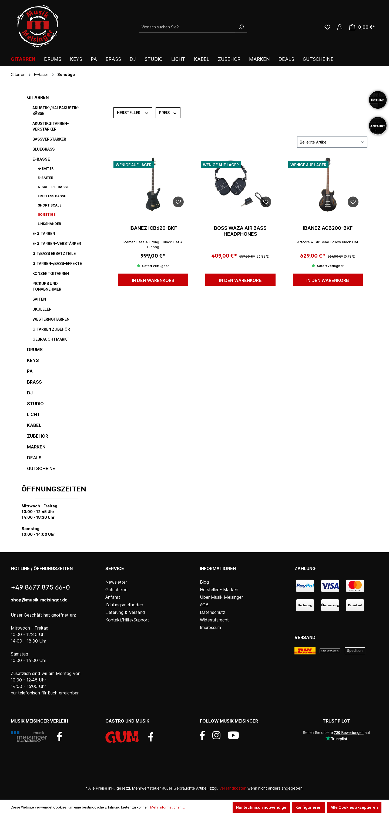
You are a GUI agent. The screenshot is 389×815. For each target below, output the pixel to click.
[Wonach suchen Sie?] (187, 27)
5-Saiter (45, 178)
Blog (204, 582)
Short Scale (49, 205)
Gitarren (38, 97)
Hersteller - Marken (219, 589)
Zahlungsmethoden (124, 604)
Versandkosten (232, 788)
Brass (34, 382)
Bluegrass (43, 149)
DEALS (34, 457)
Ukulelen (42, 309)
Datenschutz (212, 612)
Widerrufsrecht (214, 620)
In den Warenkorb (153, 280)
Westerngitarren (50, 319)
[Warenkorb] (362, 27)
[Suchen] (241, 27)
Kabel (34, 425)
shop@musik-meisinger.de (39, 600)
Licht (33, 414)
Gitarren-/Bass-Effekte (57, 263)
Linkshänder (49, 224)
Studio (35, 403)
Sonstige (47, 214)
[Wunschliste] (327, 27)
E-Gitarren (43, 233)
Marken (36, 447)
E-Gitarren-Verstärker (56, 243)
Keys (33, 360)
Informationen (218, 568)
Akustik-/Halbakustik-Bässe (55, 110)
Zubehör (37, 436)
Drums (35, 349)
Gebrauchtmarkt (50, 339)
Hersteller (133, 112)
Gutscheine (41, 468)
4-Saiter (45, 169)
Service (114, 568)
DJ (30, 392)
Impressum (210, 627)
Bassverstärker (49, 139)
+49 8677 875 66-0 (40, 587)
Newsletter (116, 582)
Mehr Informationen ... (167, 807)
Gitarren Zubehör (51, 329)
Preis (168, 112)
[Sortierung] (332, 142)
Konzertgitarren (50, 273)
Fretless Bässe (52, 196)
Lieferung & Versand (125, 612)
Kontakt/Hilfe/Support (127, 620)
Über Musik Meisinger (221, 597)
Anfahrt (112, 597)
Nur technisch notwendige (261, 807)
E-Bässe (41, 159)
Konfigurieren (308, 807)
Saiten (39, 299)
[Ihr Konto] (340, 27)
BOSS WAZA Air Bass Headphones (240, 231)
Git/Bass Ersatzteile (54, 253)
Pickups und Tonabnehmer (46, 286)
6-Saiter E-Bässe (53, 187)
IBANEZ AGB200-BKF (328, 228)
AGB (204, 604)
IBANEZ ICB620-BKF (153, 228)
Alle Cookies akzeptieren (354, 807)
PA (30, 371)
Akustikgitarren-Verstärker (50, 126)
